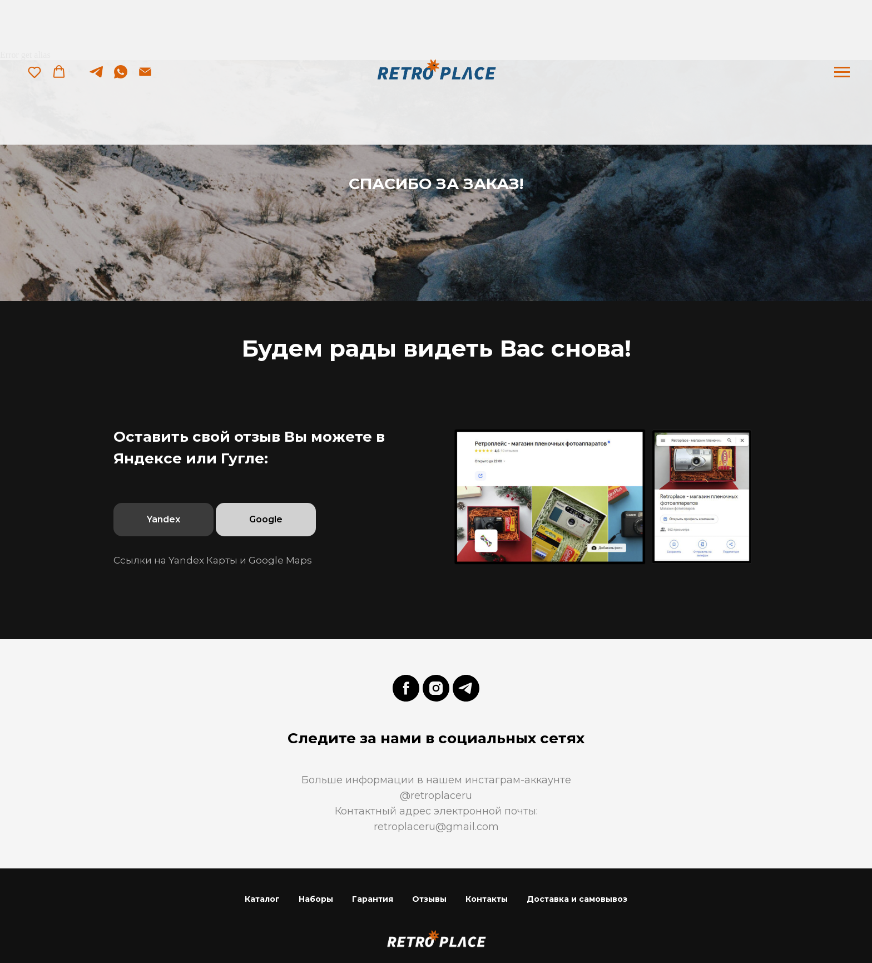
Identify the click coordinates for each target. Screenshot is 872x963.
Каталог (262, 899)
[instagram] (436, 688)
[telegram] (96, 77)
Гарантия (372, 899)
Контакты (486, 899)
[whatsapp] (120, 77)
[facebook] (406, 688)
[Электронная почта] (145, 77)
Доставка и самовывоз (577, 899)
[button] (34, 71)
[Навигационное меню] (842, 72)
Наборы (316, 899)
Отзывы (429, 899)
